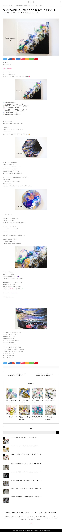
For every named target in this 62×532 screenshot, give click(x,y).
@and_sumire (14, 292)
